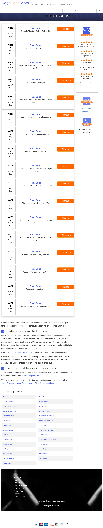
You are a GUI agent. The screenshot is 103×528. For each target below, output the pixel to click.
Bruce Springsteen (9, 406)
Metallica (42, 406)
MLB (41, 4)
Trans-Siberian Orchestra (48, 439)
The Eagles (43, 425)
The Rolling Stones (46, 430)
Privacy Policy (19, 491)
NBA (36, 4)
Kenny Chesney (8, 458)
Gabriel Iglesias (8, 425)
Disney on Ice (8, 420)
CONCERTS (61, 4)
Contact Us (18, 483)
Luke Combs (43, 402)
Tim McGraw (43, 435)
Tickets (66, 29)
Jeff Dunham (7, 439)
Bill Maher (6, 397)
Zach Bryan (43, 458)
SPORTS (52, 4)
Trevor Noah (43, 444)
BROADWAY (71, 4)
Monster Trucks (44, 411)
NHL (46, 4)
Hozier (5, 435)
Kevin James (7, 463)
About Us (17, 477)
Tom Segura (43, 449)
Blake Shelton (8, 402)
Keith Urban (7, 454)
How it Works (19, 488)
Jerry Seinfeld (8, 444)
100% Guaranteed (21, 485)
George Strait (8, 430)
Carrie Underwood (9, 411)
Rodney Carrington (46, 420)
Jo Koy (5, 449)
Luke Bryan (43, 397)
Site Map (17, 494)
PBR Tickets (43, 454)
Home (16, 475)
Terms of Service (20, 496)
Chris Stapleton (8, 416)
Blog (15, 480)
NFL (32, 4)
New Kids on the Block (47, 416)
